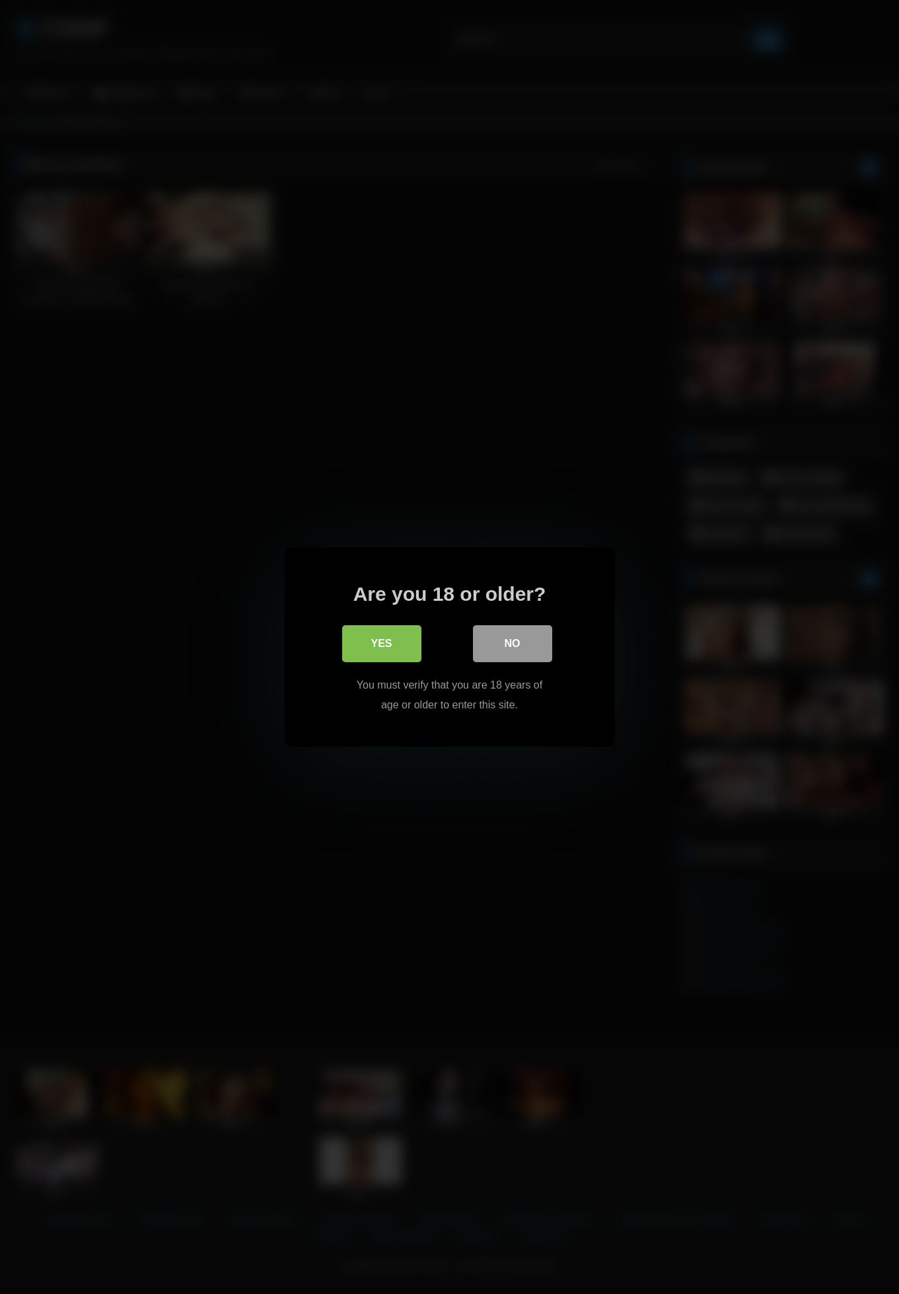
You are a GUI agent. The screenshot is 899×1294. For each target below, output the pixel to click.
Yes (381, 643)
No (513, 643)
